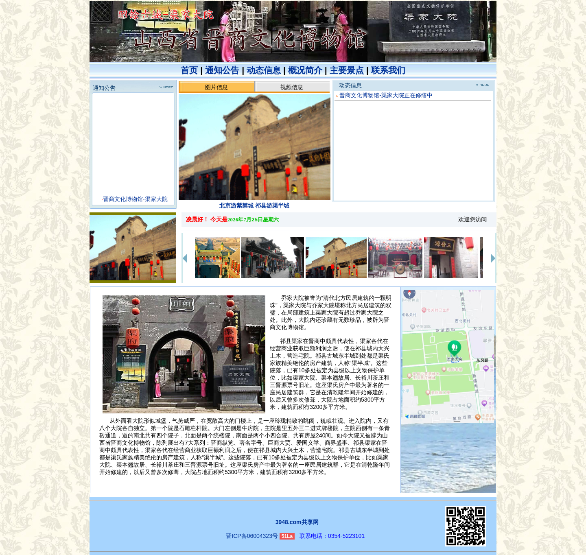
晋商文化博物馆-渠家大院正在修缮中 (386, 95)
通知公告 (222, 70)
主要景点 (347, 70)
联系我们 (388, 70)
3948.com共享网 (297, 522)
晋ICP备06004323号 (252, 536)
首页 (189, 70)
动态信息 (264, 70)
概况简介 (305, 70)
